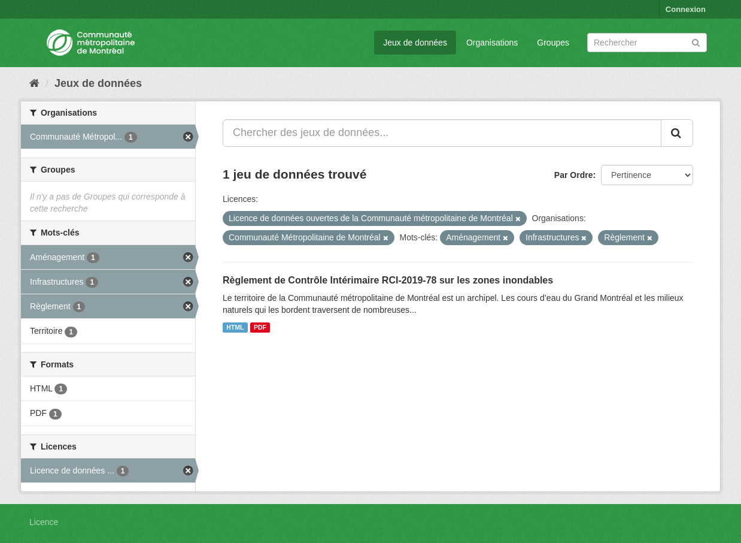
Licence (43, 522)
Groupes (553, 42)
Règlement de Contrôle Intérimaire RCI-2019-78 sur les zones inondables (388, 280)
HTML (235, 327)
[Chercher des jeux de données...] (442, 133)
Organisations (492, 42)
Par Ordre (573, 175)
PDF (260, 327)
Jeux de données (415, 42)
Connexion (686, 9)
